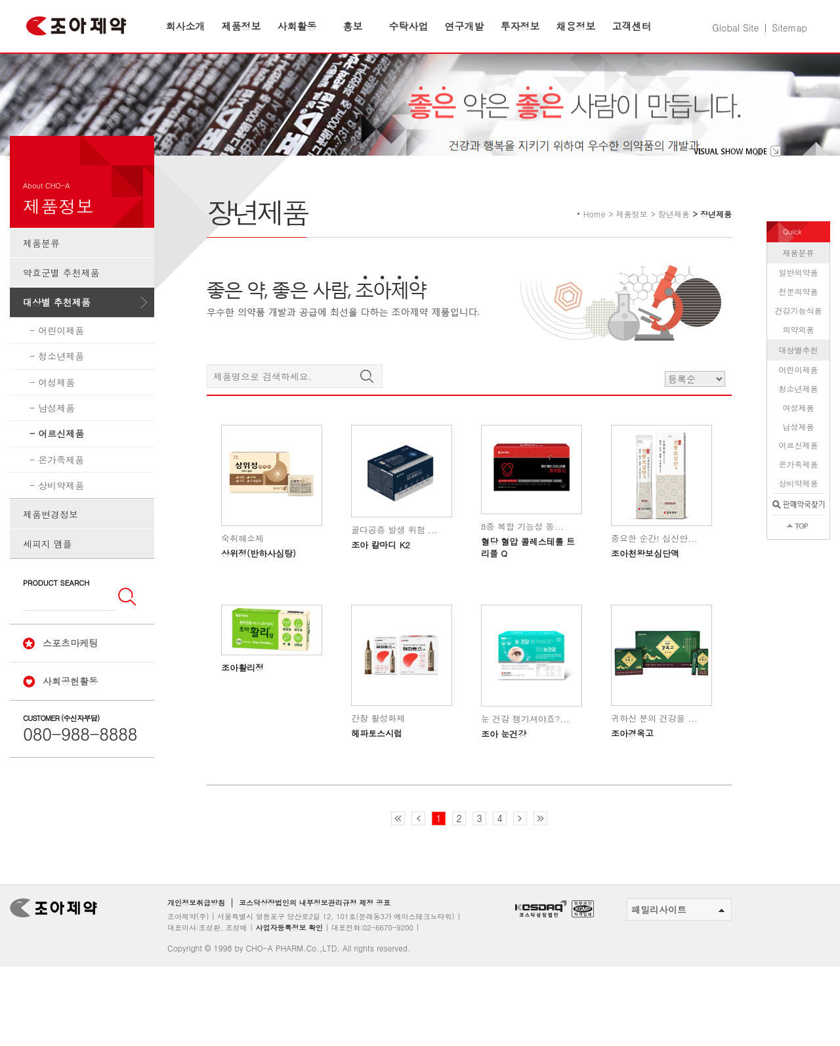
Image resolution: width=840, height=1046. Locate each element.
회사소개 (185, 26)
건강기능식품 (798, 349)
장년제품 (674, 253)
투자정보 (520, 26)
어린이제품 (61, 369)
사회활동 (297, 26)
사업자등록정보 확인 (289, 967)
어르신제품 (61, 473)
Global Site (735, 27)
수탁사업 (409, 26)
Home (594, 253)
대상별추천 (798, 389)
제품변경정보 (50, 553)
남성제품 (56, 447)
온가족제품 (61, 499)
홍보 (353, 26)
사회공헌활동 (70, 720)
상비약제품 (61, 524)
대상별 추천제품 (57, 342)
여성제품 (56, 421)
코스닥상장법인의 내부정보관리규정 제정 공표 (314, 942)
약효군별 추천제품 (61, 311)
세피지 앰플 (47, 583)
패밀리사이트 (677, 948)
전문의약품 (798, 330)
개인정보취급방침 (196, 942)
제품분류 (41, 282)
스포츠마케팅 (70, 682)
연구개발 (464, 26)
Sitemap (789, 27)
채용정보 (576, 26)
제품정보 (241, 26)
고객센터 (632, 26)
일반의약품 (798, 312)
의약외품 (798, 368)
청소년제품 (61, 395)
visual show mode (737, 191)
